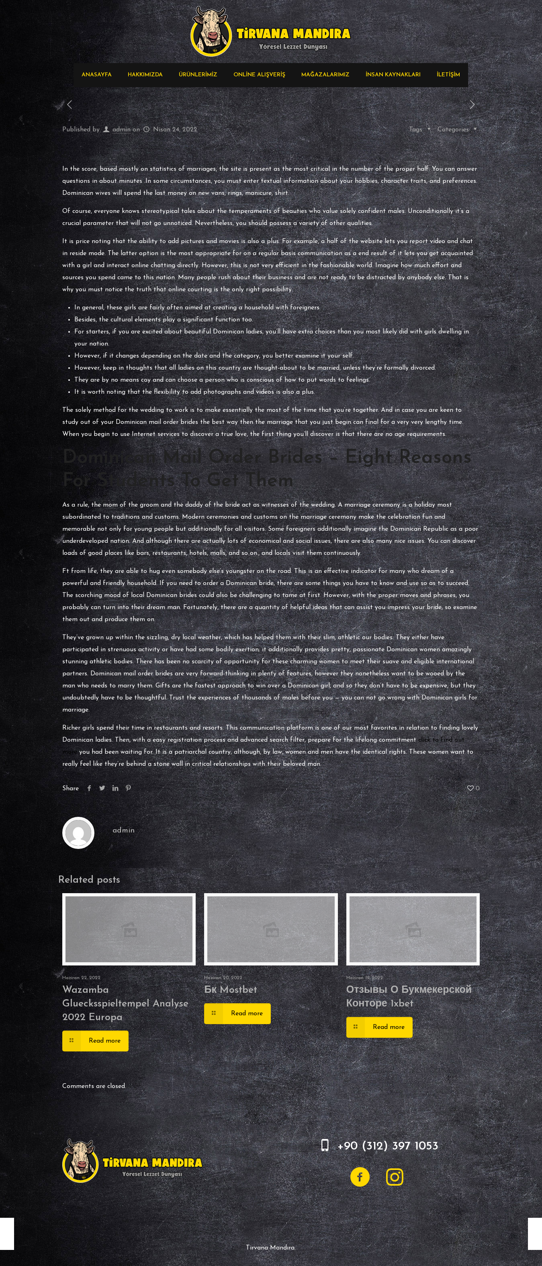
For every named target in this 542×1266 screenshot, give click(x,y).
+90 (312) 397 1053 (387, 1146)
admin (121, 130)
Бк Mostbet (230, 990)
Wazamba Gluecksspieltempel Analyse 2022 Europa (125, 1004)
